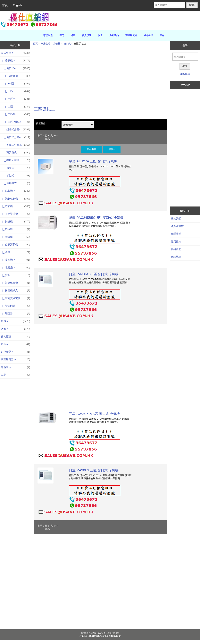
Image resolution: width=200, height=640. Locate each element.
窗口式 (67, 43)
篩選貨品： (42, 123)
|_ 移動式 (15, 175)
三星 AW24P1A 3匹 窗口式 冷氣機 (94, 414)
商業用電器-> (15, 359)
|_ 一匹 (15, 91)
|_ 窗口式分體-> (15, 137)
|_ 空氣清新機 (15, 244)
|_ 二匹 (15, 106)
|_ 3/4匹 (15, 83)
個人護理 (86, 35)
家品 (162, 35)
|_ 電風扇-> (15, 267)
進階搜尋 (185, 73)
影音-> (15, 344)
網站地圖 (176, 256)
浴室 (73, 35)
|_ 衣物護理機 (15, 213)
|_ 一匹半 (15, 98)
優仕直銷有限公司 (111, 633)
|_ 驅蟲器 (15, 313)
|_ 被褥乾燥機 (15, 282)
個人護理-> (15, 336)
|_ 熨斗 (15, 275)
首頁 (5, 5)
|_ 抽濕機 (15, 221)
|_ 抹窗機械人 (15, 290)
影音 (100, 35)
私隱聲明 (176, 233)
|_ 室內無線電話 (15, 298)
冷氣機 (56, 43)
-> (15, 53)
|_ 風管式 (15, 168)
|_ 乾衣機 (15, 206)
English (17, 5)
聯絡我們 (176, 249)
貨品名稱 (91, 149)
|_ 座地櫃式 (15, 183)
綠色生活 (148, 35)
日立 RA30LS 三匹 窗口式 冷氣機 (94, 470)
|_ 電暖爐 (15, 237)
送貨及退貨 (177, 226)
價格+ (112, 149)
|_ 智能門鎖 (15, 305)
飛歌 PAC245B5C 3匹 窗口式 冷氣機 (96, 218)
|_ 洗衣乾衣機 (15, 198)
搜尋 (185, 45)
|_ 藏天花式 (15, 152)
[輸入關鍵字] (169, 5)
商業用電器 (131, 35)
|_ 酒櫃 (15, 252)
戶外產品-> (15, 351)
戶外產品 (114, 35)
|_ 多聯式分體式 (15, 145)
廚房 (61, 35)
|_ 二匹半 (15, 114)
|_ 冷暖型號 (15, 76)
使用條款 (176, 241)
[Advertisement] (100, 73)
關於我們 (176, 218)
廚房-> (15, 321)
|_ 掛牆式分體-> (15, 129)
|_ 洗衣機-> (15, 190)
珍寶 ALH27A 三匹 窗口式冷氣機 (93, 161)
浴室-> (15, 329)
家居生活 (45, 43)
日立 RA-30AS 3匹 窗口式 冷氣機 (94, 274)
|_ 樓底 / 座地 (15, 160)
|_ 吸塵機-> (15, 259)
